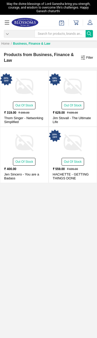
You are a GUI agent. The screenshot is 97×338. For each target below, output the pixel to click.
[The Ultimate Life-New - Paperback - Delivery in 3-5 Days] (72, 86)
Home (5, 43)
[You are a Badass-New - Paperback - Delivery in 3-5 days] (24, 143)
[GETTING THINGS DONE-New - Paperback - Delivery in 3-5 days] (72, 143)
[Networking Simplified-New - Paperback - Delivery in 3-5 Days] (24, 86)
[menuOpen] (8, 22)
